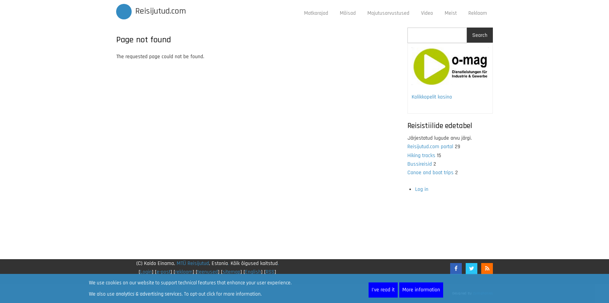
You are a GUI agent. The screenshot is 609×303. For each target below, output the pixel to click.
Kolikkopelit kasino (432, 96)
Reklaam (477, 13)
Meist (451, 13)
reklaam (184, 271)
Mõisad (348, 13)
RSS (270, 271)
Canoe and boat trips (430, 172)
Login (146, 271)
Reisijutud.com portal (430, 146)
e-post (164, 271)
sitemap (231, 271)
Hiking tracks (421, 155)
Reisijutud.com (160, 11)
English (253, 271)
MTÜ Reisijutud (193, 263)
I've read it (383, 289)
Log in (421, 189)
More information (421, 289)
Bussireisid (419, 164)
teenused (207, 271)
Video (427, 13)
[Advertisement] (256, 160)
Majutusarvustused (388, 13)
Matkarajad (316, 13)
